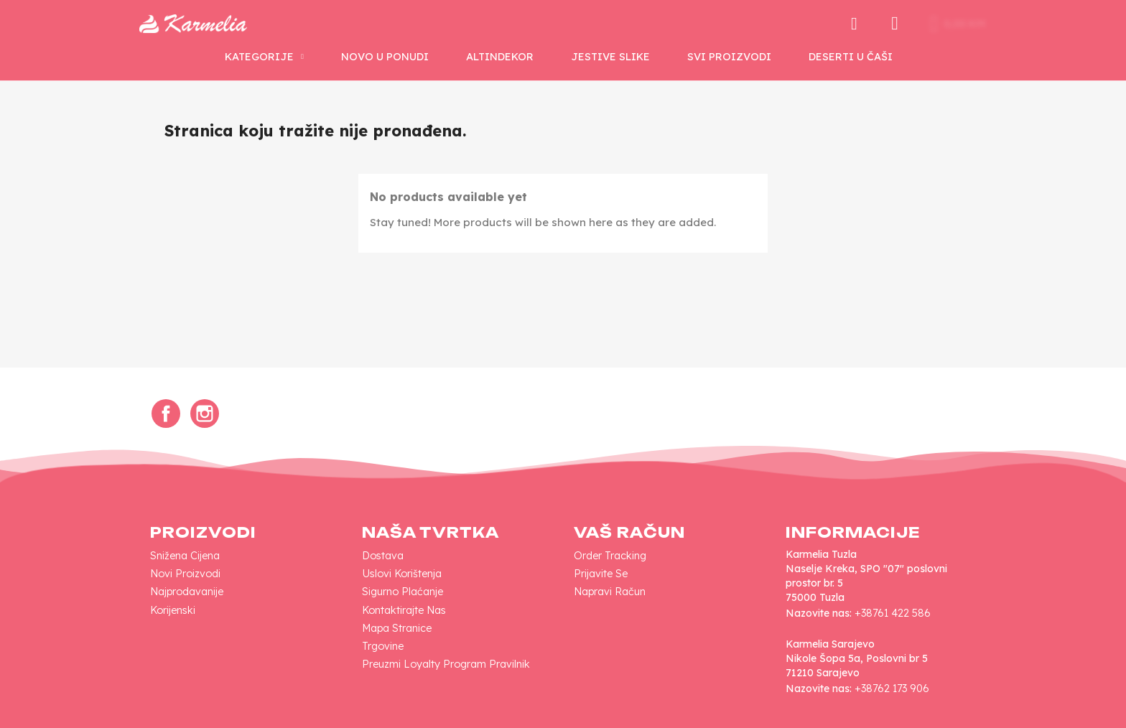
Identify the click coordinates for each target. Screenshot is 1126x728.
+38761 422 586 (893, 613)
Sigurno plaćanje (402, 591)
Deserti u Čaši (851, 56)
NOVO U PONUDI (385, 56)
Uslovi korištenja (402, 573)
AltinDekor (500, 56)
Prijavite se (601, 573)
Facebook (166, 413)
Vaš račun (629, 532)
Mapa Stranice (397, 628)
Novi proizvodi (185, 573)
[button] (853, 23)
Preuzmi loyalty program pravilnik (446, 664)
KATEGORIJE (264, 56)
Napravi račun (610, 591)
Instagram (204, 413)
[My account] (895, 23)
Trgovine (383, 646)
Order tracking (610, 555)
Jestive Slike (610, 56)
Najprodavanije (186, 591)
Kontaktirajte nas (404, 610)
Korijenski (172, 610)
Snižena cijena (185, 555)
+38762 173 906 (892, 688)
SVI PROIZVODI (729, 56)
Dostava (383, 555)
